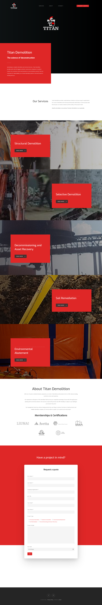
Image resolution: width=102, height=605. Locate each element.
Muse (60, 599)
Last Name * (50, 484)
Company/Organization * (50, 491)
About (51, 5)
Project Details (50, 534)
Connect (60, 5)
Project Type (30, 516)
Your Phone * (50, 511)
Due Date (50, 548)
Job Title (50, 497)
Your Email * (50, 504)
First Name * (50, 478)
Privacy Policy (50, 599)
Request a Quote (83, 5)
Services (41, 5)
